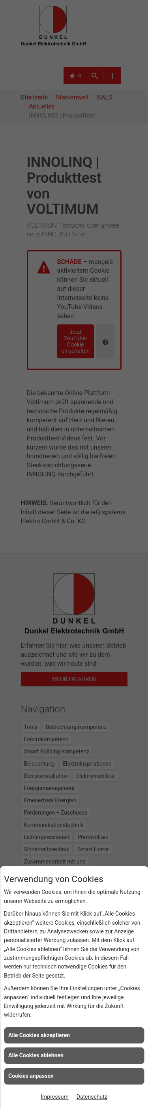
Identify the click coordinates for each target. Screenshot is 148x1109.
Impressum (54, 1097)
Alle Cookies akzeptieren (39, 1035)
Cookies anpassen (31, 1076)
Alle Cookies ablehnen (36, 1055)
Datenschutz (92, 1097)
